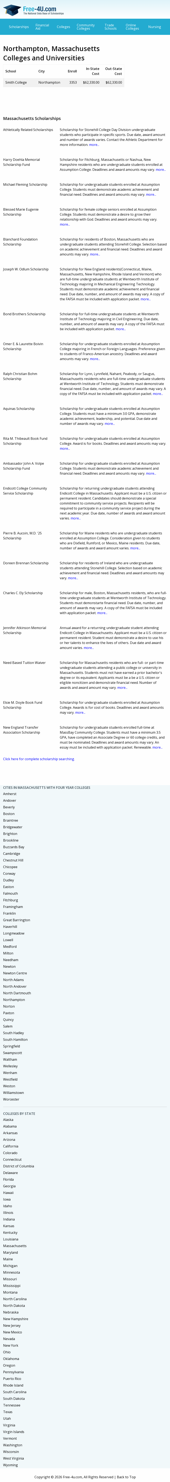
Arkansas (10, 1133)
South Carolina (14, 1392)
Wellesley (10, 1066)
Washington (12, 1445)
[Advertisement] (78, 99)
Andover (9, 800)
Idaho (7, 1206)
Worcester (11, 1099)
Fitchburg (10, 900)
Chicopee (10, 867)
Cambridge (11, 853)
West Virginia (13, 1458)
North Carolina (15, 1299)
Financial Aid (42, 27)
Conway (9, 873)
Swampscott (12, 1053)
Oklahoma (11, 1358)
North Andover (15, 986)
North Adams (13, 979)
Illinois (8, 1212)
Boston (9, 813)
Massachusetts (15, 1246)
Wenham (10, 1072)
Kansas (8, 1226)
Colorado (10, 1153)
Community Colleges (86, 27)
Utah (7, 1418)
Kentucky (10, 1232)
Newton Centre (15, 973)
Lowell (8, 940)
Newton (9, 966)
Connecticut (12, 1159)
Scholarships (19, 26)
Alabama (10, 1126)
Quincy (8, 1019)
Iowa (7, 1199)
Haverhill (10, 926)
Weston (9, 1086)
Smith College (16, 82)
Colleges (63, 26)
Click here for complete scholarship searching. (39, 759)
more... (94, 144)
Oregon (9, 1365)
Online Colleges (132, 27)
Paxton (8, 1013)
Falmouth (10, 893)
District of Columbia (18, 1166)
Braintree (10, 820)
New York (10, 1345)
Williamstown (13, 1092)
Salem (7, 1026)
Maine (8, 1259)
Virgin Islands (13, 1431)
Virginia (9, 1425)
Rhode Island (13, 1385)
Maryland (10, 1252)
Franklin (9, 913)
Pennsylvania (13, 1372)
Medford (10, 946)
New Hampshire (15, 1319)
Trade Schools (111, 27)
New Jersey (12, 1325)
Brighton (10, 833)
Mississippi (11, 1285)
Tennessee (11, 1405)
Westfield (10, 1079)
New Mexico (12, 1332)
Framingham (13, 906)
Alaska (8, 1119)
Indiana (9, 1219)
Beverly (9, 807)
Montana (10, 1292)
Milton (8, 953)
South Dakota (14, 1398)
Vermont (10, 1438)
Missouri (10, 1279)
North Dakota (14, 1305)
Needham (10, 960)
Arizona (9, 1139)
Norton (9, 1006)
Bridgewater (12, 827)
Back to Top (126, 1477)
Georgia (9, 1186)
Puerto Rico (12, 1378)
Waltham (10, 1059)
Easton (8, 887)
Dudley (8, 880)
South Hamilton (15, 1039)
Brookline (10, 840)
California (10, 1146)
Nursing (154, 26)
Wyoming (10, 1465)
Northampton (14, 999)
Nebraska (10, 1312)
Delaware (10, 1172)
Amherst (9, 794)
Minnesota (11, 1272)
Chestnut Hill (13, 860)
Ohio (7, 1352)
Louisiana (10, 1239)
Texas (7, 1412)
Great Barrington (16, 920)
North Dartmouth (17, 993)
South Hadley (13, 1033)
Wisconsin (11, 1451)
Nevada (9, 1339)
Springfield (11, 1046)
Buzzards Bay (13, 847)
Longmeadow (13, 933)
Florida (8, 1179)
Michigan (10, 1265)
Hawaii (8, 1192)
